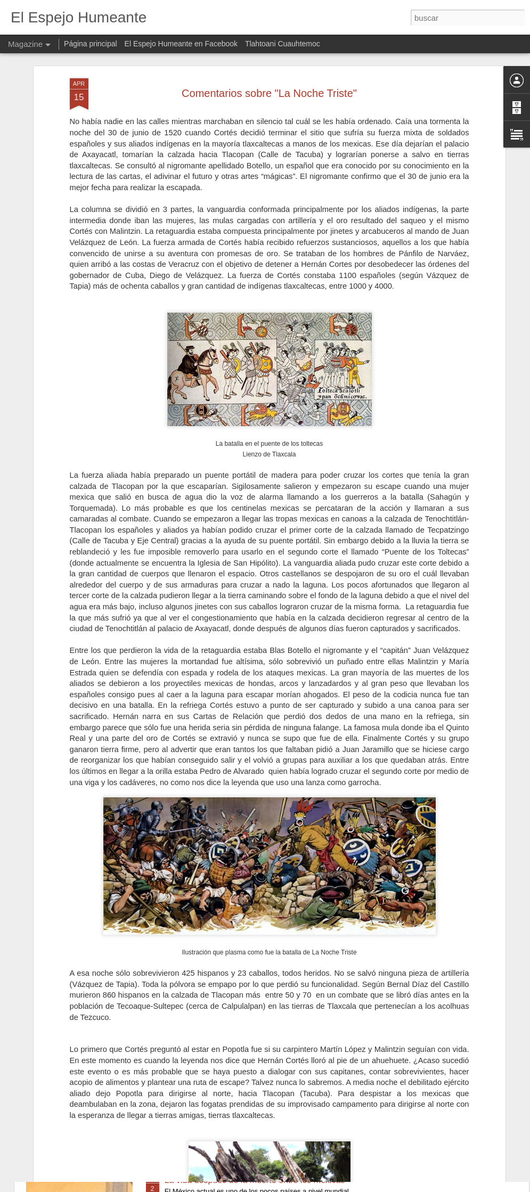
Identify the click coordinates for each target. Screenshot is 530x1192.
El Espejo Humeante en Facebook (181, 43)
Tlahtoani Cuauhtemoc (282, 43)
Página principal (90, 43)
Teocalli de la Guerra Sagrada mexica (236, 1059)
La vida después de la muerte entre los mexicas (255, 1180)
